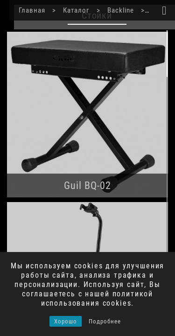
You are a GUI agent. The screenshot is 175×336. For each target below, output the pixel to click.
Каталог (64, 10)
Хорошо (65, 321)
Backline (107, 10)
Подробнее (105, 321)
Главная (22, 10)
